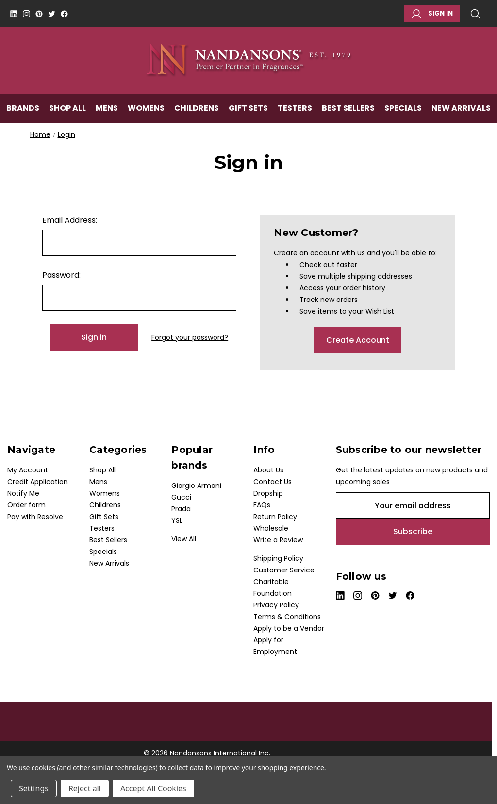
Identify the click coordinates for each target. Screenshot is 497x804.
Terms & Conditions (287, 616)
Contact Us (272, 481)
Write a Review (278, 540)
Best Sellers (348, 110)
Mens (107, 110)
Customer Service (284, 570)
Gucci (181, 497)
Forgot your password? (189, 337)
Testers (295, 110)
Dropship (268, 493)
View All (183, 539)
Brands (22, 110)
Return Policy (275, 516)
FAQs (261, 505)
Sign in (432, 13)
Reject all (84, 788)
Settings (34, 788)
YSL (176, 520)
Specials (403, 110)
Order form (26, 505)
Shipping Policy (278, 558)
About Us (268, 470)
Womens (146, 110)
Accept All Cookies (153, 788)
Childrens (196, 110)
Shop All (67, 110)
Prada (181, 509)
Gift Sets (248, 110)
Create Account (357, 340)
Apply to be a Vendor (288, 628)
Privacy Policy (276, 605)
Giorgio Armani (196, 485)
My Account (27, 470)
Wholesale (270, 528)
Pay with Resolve (35, 516)
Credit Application (37, 481)
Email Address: (69, 220)
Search (475, 13)
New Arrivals (461, 110)
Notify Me (23, 493)
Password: (61, 275)
